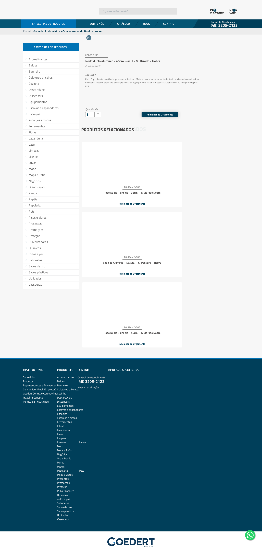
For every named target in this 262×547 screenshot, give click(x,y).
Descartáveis (37, 89)
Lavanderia (36, 138)
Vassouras (35, 284)
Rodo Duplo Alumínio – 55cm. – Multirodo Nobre (211, 188)
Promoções (36, 229)
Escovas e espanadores (43, 108)
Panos (33, 193)
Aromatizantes (38, 59)
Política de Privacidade (36, 384)
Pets (31, 211)
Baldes (33, 65)
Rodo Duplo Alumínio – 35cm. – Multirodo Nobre (107, 188)
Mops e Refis (37, 175)
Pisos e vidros (37, 217)
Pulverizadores (38, 242)
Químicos (35, 248)
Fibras (32, 132)
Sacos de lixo (37, 266)
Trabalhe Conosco (33, 380)
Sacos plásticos (38, 272)
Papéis (33, 199)
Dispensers (36, 96)
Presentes (35, 223)
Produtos (28, 31)
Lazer (32, 144)
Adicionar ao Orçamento (215, 111)
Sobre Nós (97, 24)
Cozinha (34, 83)
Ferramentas (37, 126)
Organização (37, 187)
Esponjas (34, 114)
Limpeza (34, 150)
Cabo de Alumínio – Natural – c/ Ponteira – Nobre (159, 188)
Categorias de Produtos (48, 24)
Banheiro (34, 71)
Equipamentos (38, 102)
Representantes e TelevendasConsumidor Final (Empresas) (40, 370)
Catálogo (123, 24)
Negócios (35, 181)
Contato (168, 24)
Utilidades (35, 278)
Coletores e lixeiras (41, 77)
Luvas (32, 162)
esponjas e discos (40, 120)
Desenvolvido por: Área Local (223, 540)
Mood (32, 169)
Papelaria (35, 205)
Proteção (34, 236)
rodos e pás (36, 254)
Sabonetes (35, 260)
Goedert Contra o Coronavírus (40, 376)
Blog (146, 24)
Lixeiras (33, 156)
